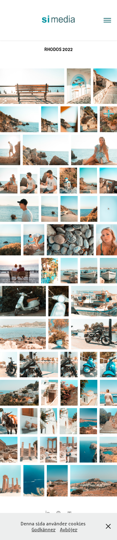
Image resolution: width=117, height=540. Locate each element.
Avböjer (68, 529)
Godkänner (44, 529)
